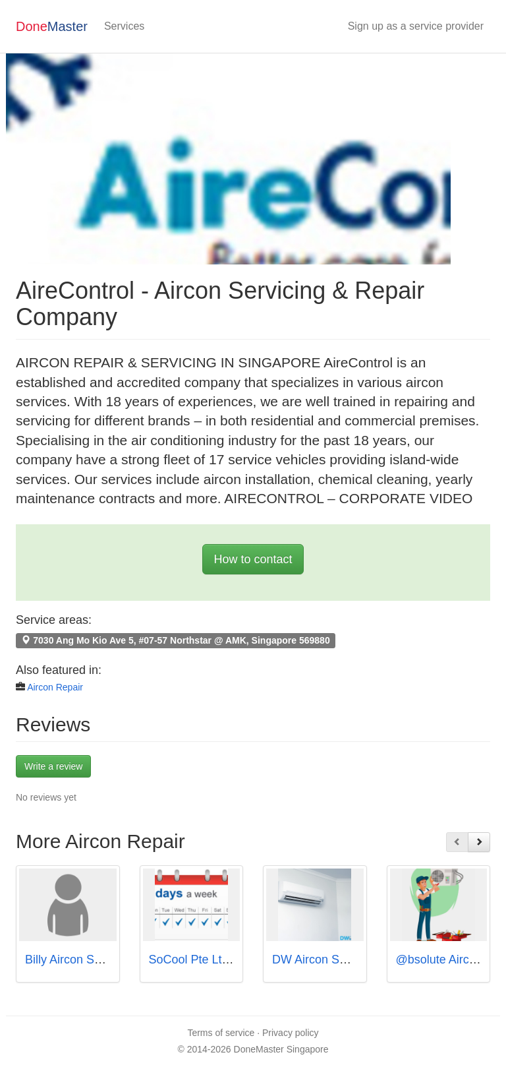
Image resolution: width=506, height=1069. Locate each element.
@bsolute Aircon (439, 959)
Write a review (53, 766)
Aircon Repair (55, 687)
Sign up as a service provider (416, 26)
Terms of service (220, 1032)
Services (124, 26)
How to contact (252, 559)
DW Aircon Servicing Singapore (354, 959)
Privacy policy (290, 1032)
